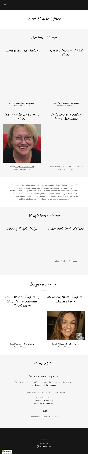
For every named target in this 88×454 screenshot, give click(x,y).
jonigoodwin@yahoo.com (24, 103)
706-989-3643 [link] (48, 403)
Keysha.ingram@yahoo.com (68, 103)
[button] (12, 5)
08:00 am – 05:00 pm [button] (47, 417)
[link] (44, 446)
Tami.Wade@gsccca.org (24, 344)
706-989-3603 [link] (47, 398)
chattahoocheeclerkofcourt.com (44, 385)
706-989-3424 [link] (47, 400)
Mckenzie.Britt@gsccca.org (68, 344)
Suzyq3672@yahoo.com (24, 167)
